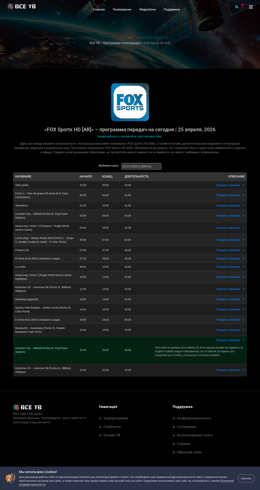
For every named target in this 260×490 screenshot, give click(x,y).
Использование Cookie (193, 435)
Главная (99, 9)
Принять (246, 478)
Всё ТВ (95, 43)
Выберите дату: (109, 165)
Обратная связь (187, 452)
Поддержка (172, 9)
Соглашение (184, 426)
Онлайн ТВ (109, 435)
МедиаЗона (147, 9)
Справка (181, 443)
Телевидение (122, 9)
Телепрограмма (113, 418)
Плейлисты (110, 426)
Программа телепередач (122, 43)
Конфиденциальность (192, 418)
